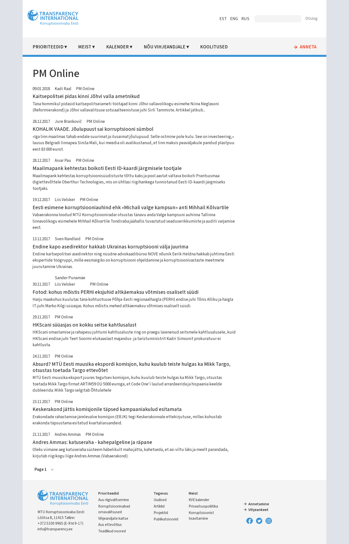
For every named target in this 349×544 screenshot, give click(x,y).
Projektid (162, 512)
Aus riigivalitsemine (116, 499)
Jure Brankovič (71, 121)
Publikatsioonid (167, 519)
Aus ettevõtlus (113, 524)
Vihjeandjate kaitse (116, 518)
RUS (243, 19)
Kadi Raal (65, 89)
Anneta (305, 47)
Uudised (161, 499)
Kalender (120, 47)
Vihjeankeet (258, 509)
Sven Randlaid (70, 239)
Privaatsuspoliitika (203, 506)
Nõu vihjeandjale (166, 47)
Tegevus (162, 493)
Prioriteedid (50, 47)
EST (220, 19)
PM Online (88, 89)
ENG (231, 19)
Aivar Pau (65, 160)
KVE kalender (199, 499)
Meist (87, 47)
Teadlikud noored (115, 531)
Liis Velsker (67, 200)
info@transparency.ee (57, 529)
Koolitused (216, 47)
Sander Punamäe (72, 278)
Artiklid (160, 506)
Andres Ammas (70, 434)
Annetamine (258, 504)
